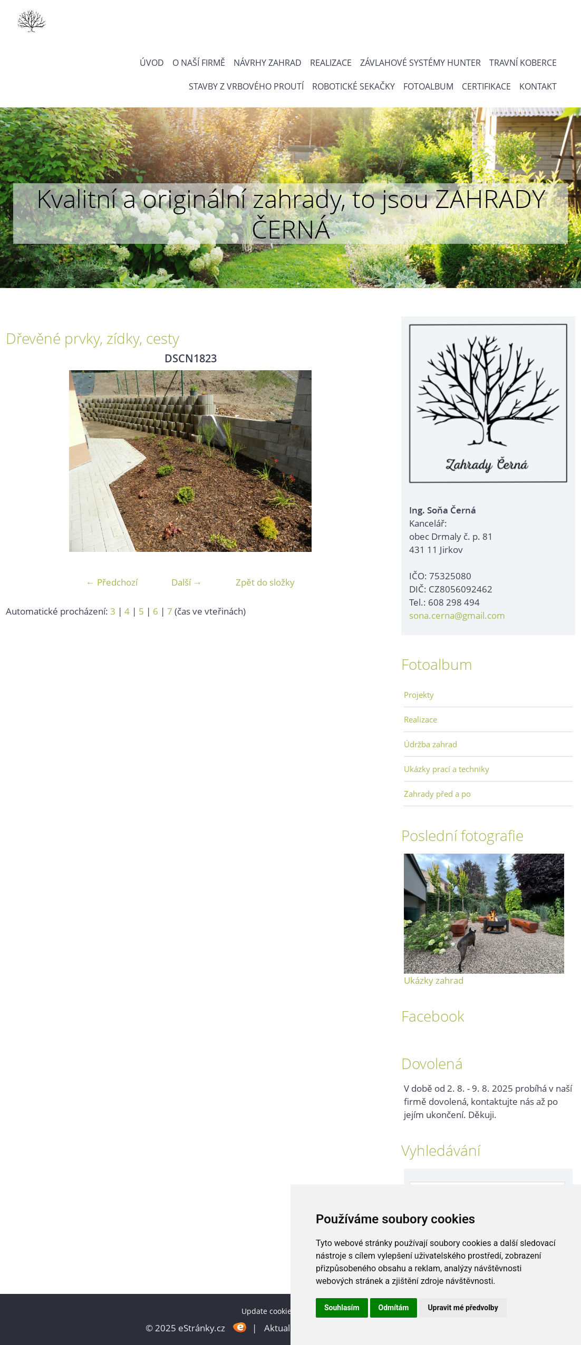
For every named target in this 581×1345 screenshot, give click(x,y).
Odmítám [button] (394, 1307)
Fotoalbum (428, 86)
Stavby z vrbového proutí (246, 86)
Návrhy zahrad (268, 62)
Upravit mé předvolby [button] (463, 1307)
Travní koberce (523, 62)
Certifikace (486, 86)
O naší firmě (198, 62)
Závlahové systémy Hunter (420, 62)
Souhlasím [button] (342, 1307)
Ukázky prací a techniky (446, 769)
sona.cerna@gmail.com (457, 615)
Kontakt (538, 86)
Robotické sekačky (353, 86)
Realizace (331, 62)
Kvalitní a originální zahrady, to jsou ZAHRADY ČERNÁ (290, 213)
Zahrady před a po (437, 793)
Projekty (419, 694)
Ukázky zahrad (433, 980)
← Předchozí (112, 582)
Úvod (152, 62)
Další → (186, 582)
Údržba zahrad (430, 744)
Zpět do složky (265, 582)
